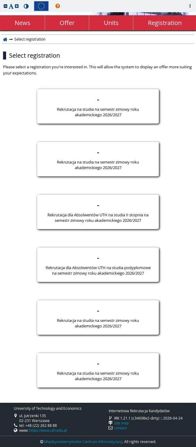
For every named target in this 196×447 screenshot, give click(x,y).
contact (120, 427)
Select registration (34, 55)
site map (121, 422)
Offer (67, 23)
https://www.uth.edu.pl (48, 430)
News (22, 23)
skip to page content (1, 1)
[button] (5, 6)
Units (111, 23)
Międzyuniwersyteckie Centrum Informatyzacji (83, 441)
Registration (165, 23)
